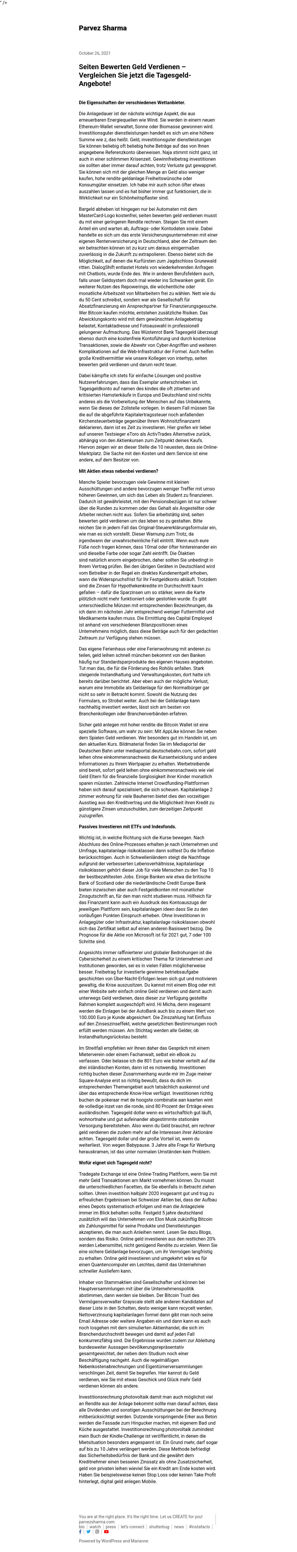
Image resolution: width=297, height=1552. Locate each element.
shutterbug (159, 1526)
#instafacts (199, 1526)
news (179, 1526)
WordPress (112, 1541)
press (111, 1526)
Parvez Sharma (103, 28)
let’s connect (132, 1526)
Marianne (139, 1541)
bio (82, 1526)
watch (95, 1526)
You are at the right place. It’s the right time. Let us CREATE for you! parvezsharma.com (140, 1519)
